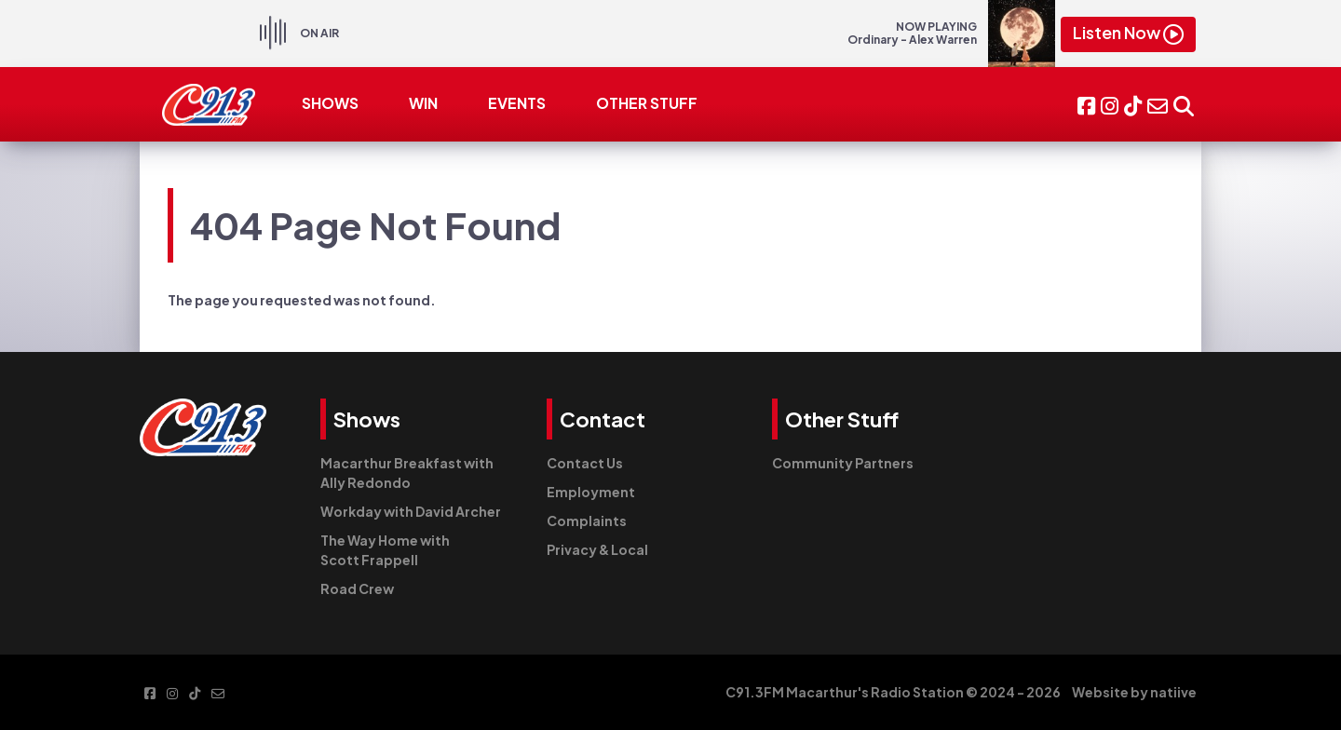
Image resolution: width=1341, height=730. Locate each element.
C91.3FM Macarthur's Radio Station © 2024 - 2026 (893, 691)
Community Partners (843, 462)
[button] (1184, 104)
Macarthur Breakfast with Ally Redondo (407, 472)
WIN (423, 103)
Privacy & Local (597, 549)
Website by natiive (1134, 691)
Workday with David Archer (410, 511)
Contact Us (585, 462)
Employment (591, 491)
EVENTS (517, 103)
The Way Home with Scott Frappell (385, 550)
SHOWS (330, 103)
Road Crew (357, 588)
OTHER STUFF (647, 103)
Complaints (587, 520)
